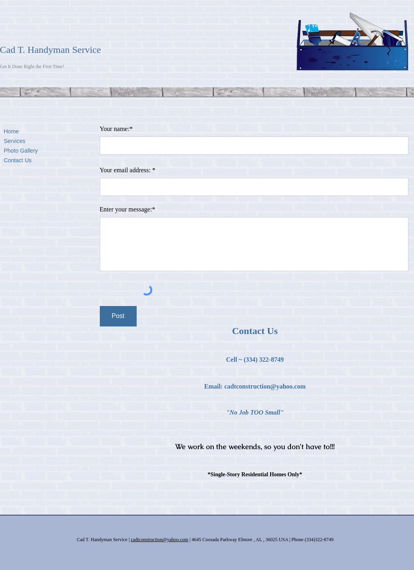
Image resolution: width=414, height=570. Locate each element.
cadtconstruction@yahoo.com (265, 386)
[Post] (118, 316)
